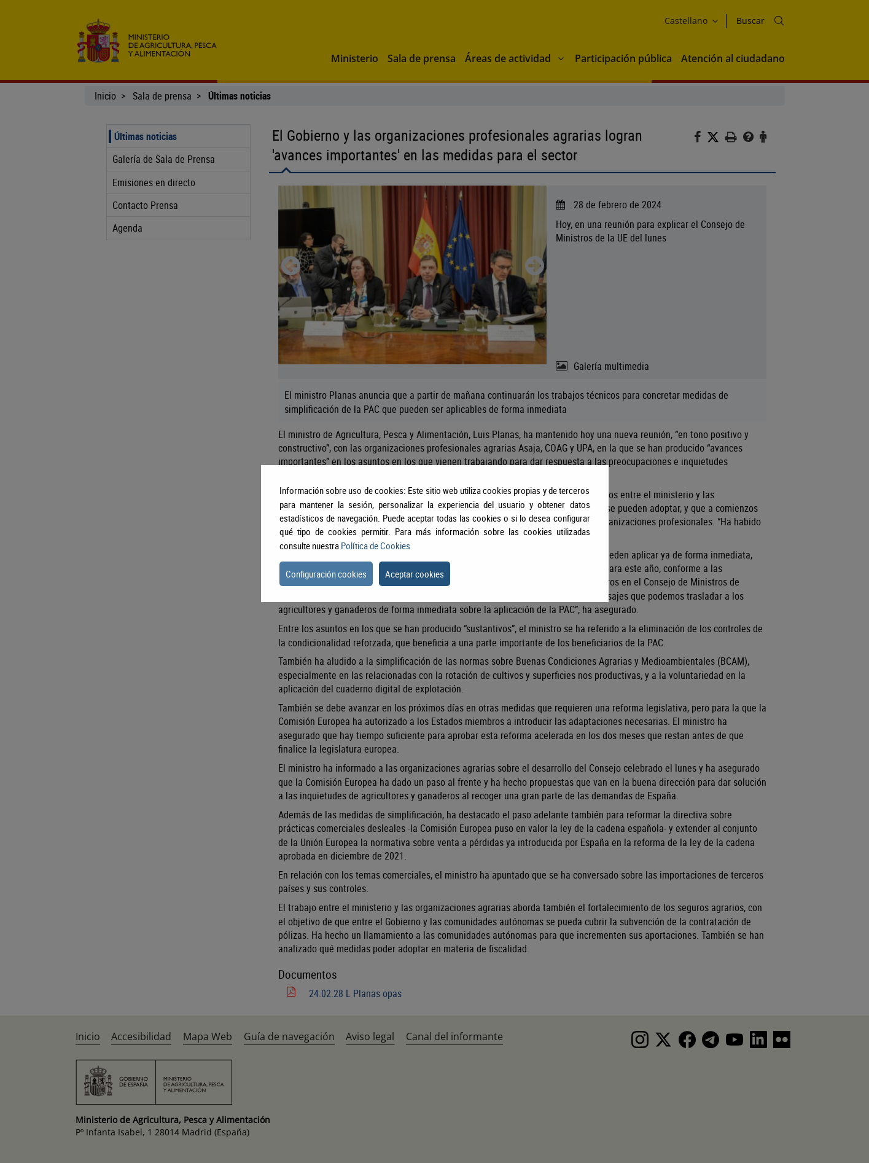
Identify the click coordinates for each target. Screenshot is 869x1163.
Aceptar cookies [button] (414, 574)
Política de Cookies (375, 545)
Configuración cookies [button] (326, 574)
